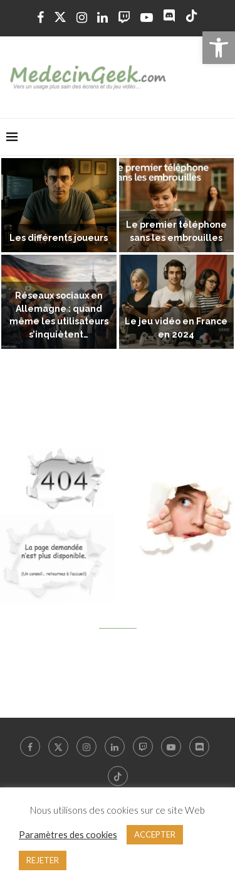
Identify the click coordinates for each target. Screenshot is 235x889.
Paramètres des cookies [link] (68, 834)
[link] (218, 47)
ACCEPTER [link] (154, 834)
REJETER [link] (42, 860)
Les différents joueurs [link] (58, 238)
